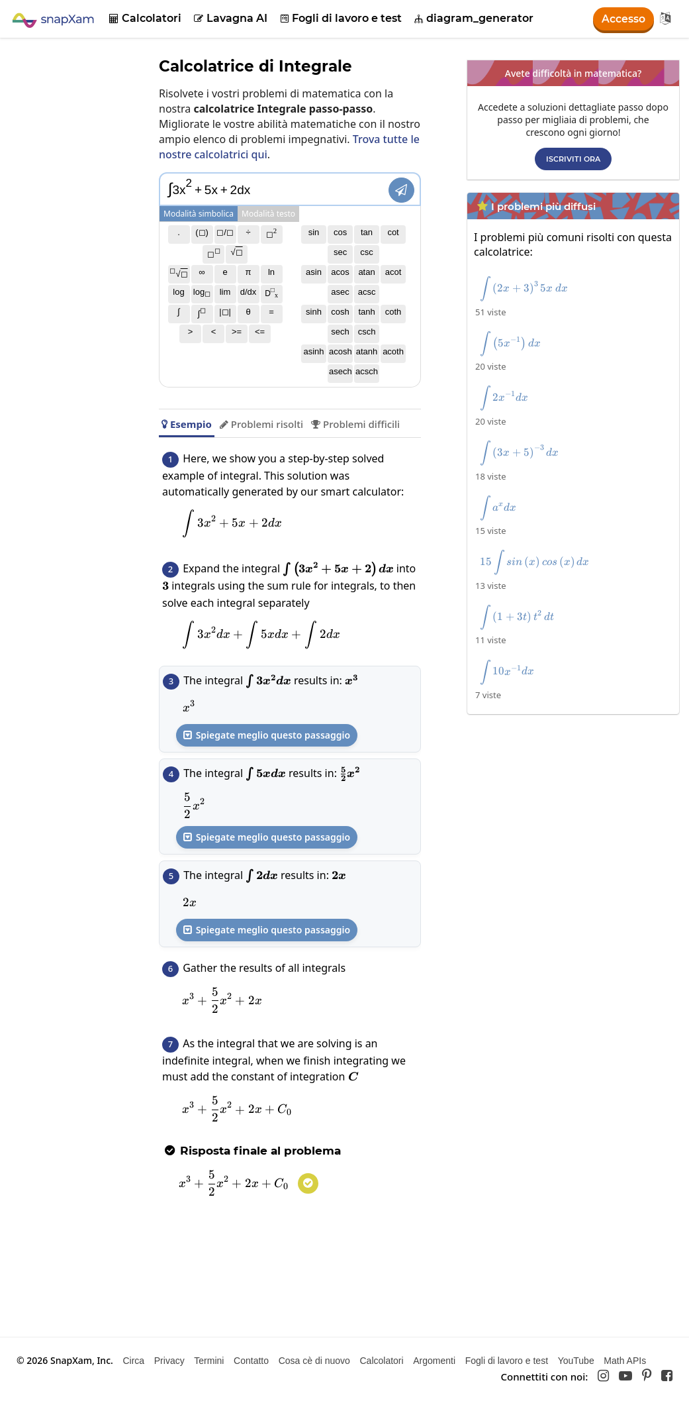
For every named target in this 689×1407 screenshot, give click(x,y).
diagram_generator (473, 18)
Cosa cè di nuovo (314, 1360)
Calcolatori (145, 18)
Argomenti (434, 1360)
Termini (209, 1360)
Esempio (186, 424)
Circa (133, 1360)
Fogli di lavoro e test (341, 18)
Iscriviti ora (573, 159)
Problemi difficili (355, 424)
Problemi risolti (261, 424)
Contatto (251, 1360)
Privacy (169, 1360)
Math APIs (625, 1360)
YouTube (576, 1360)
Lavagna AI (230, 18)
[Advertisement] (576, 813)
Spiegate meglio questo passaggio (266, 735)
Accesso (623, 19)
